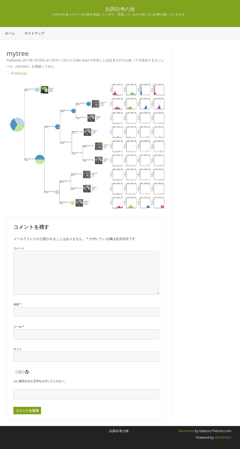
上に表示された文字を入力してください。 (40, 381)
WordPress (222, 437)
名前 (17, 304)
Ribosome (186, 431)
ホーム (10, 33)
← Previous (17, 73)
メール (18, 327)
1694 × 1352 (59, 60)
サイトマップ (34, 33)
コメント (19, 248)
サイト (17, 349)
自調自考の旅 (120, 9)
